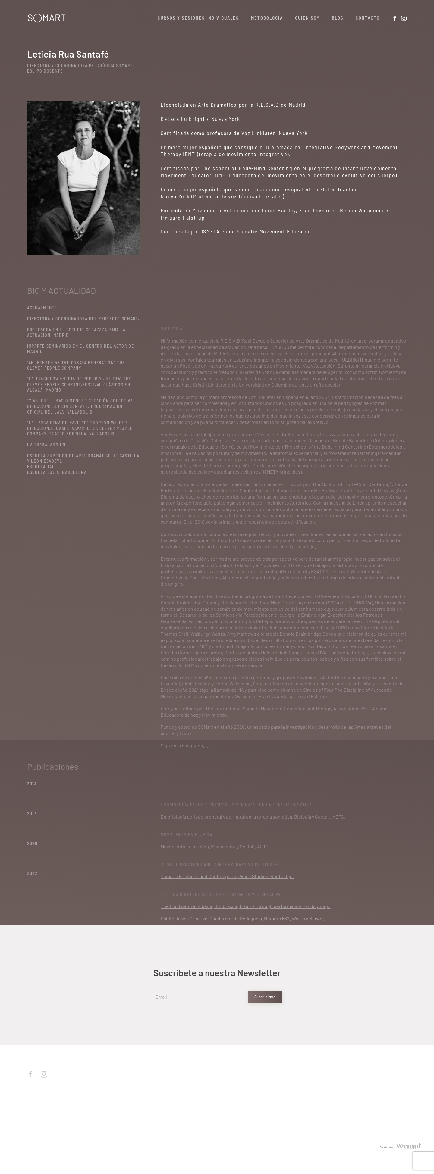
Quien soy (307, 17)
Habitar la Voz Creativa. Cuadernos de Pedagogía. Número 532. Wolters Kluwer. (243, 918)
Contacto (368, 17)
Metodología (267, 17)
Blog (338, 17)
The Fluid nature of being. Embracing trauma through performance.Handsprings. (245, 906)
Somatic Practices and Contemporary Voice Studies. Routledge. (227, 876)
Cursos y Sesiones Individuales (198, 17)
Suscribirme (264, 996)
